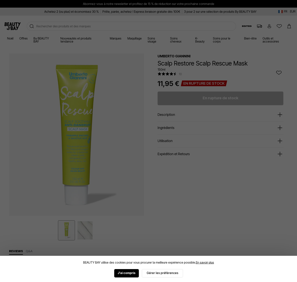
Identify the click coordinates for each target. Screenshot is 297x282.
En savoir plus (205, 262)
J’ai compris (126, 273)
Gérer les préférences (162, 273)
